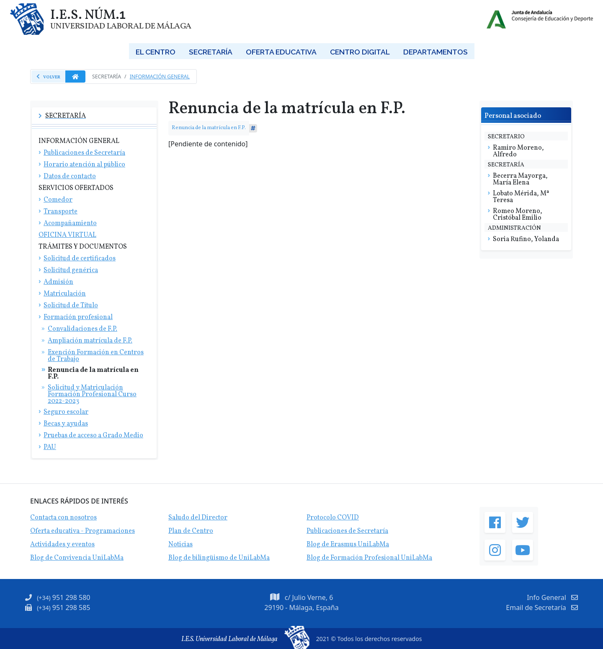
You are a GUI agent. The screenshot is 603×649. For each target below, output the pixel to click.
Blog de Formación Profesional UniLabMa (369, 558)
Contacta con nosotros (63, 518)
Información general (160, 76)
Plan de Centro (190, 531)
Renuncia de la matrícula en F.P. (209, 127)
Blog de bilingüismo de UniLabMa (219, 558)
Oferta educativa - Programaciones (82, 531)
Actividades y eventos (62, 544)
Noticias (180, 544)
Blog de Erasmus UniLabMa (348, 544)
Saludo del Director (197, 518)
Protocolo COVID (333, 518)
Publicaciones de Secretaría (347, 531)
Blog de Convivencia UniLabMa (77, 558)
